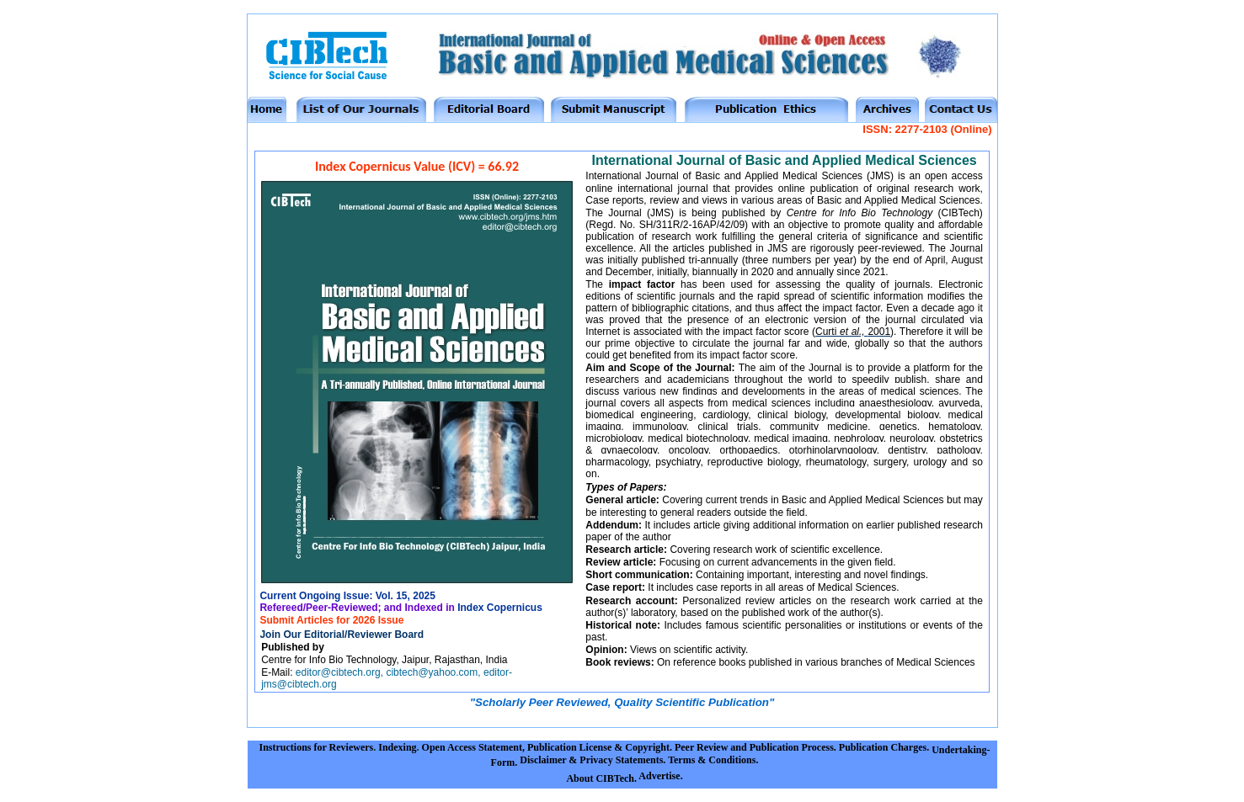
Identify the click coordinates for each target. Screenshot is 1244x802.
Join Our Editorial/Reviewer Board (341, 634)
